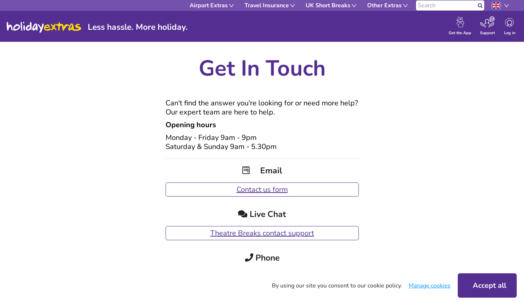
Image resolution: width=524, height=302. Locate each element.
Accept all (489, 285)
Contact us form (262, 189)
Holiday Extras (44, 27)
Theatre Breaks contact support (262, 233)
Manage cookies (429, 285)
